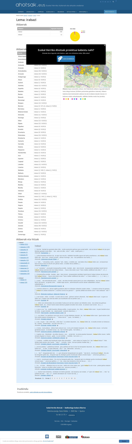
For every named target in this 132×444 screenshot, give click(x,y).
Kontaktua (72, 415)
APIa (62, 421)
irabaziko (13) (24, 260)
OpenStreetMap (105, 87)
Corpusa (41, 11)
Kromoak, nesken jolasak (48, 325)
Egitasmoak (110, 11)
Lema (34, 15)
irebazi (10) (23, 282)
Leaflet (100, 87)
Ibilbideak (61, 11)
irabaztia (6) (24, 255)
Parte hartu (57, 421)
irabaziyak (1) (24, 268)
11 (75, 378)
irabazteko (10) (25, 273)
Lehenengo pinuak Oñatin (49, 259)
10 (71, 378)
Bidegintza (44, 265)
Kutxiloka (43, 300)
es (100, 1)
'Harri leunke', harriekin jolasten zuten (52, 313)
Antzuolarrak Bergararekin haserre (51, 286)
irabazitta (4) (24, 249)
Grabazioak (30, 11)
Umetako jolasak (46, 319)
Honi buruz (83, 11)
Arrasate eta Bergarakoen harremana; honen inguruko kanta (59, 356)
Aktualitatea (72, 11)
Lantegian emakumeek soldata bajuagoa (52, 369)
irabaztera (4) (24, 257)
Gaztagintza (44, 253)
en (105, 1)
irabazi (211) (24, 244)
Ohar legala (67, 421)
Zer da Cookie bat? (50, 441)
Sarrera (21, 11)
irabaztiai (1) (24, 265)
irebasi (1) (23, 280)
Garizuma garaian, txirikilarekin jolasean (53, 331)
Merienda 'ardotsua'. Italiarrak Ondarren (53, 294)
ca (108, 1)
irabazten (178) (25, 247)
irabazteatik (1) (24, 263)
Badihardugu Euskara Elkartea (75, 408)
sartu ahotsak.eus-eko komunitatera (41, 392)
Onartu (124, 441)
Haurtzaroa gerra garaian (48, 271)
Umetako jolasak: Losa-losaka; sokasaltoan (54, 344)
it (110, 1)
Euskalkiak (50, 11)
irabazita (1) (24, 252)
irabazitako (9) (24, 271)
